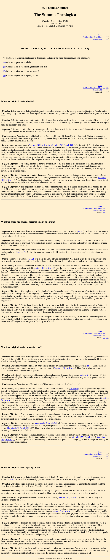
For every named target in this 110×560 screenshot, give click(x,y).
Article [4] (45, 145)
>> (107, 37)
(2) (4, 67)
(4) (4, 76)
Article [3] (11, 479)
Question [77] (78, 437)
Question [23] (59, 368)
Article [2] (49, 268)
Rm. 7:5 (89, 366)
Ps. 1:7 (81, 231)
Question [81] (38, 268)
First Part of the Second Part (92, 37)
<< (104, 37)
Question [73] (57, 511)
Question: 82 (97, 39)
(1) (4, 62)
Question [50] (57, 145)
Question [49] (35, 145)
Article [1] (68, 145)
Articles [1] (89, 437)
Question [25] (41, 423)
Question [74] (21, 252)
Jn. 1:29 (31, 259)
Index (100, 35)
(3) (4, 71)
